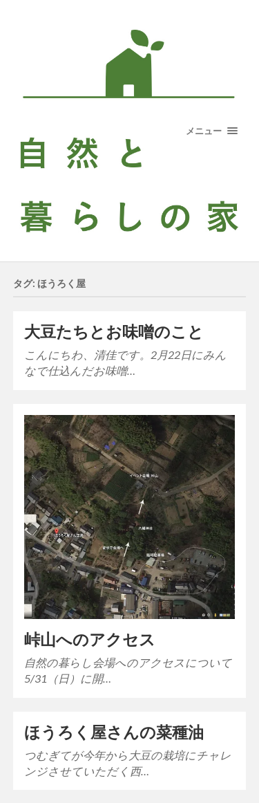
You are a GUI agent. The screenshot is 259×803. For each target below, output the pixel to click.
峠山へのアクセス (89, 639)
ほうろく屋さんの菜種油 (114, 732)
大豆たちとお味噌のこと (114, 331)
